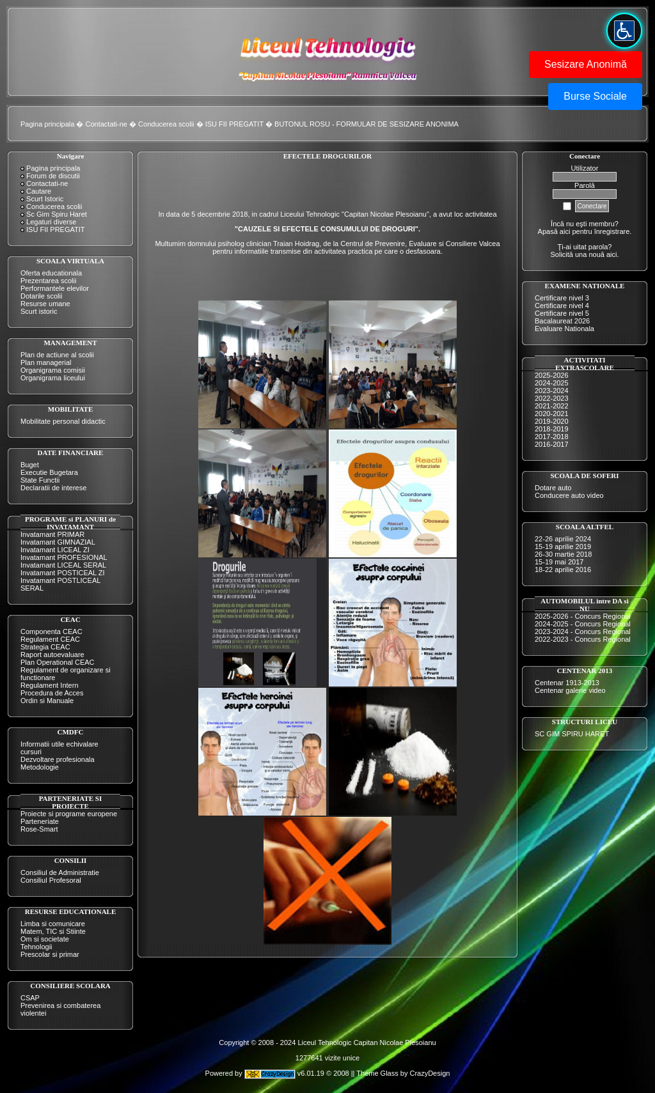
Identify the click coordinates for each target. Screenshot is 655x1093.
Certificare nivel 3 (562, 298)
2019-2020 (552, 421)
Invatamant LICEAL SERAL (63, 565)
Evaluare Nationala (564, 328)
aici (611, 254)
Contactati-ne (106, 124)
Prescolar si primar (49, 954)
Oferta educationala (51, 273)
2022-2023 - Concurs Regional (583, 639)
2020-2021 (552, 413)
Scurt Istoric (44, 199)
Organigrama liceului (52, 378)
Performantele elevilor (54, 288)
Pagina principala (47, 124)
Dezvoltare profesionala (57, 759)
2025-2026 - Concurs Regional (583, 616)
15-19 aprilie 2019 (563, 546)
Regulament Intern (49, 685)
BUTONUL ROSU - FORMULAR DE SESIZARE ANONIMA (366, 124)
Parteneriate (39, 821)
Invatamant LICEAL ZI (55, 550)
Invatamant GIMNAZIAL (57, 542)
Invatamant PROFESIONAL (63, 557)
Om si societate (44, 939)
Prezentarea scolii (48, 280)
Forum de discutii (53, 176)
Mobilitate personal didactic (63, 421)
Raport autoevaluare (52, 654)
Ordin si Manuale (47, 700)
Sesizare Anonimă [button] (585, 64)
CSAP (30, 998)
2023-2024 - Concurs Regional (583, 631)
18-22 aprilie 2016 (563, 569)
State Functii (39, 480)
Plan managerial (46, 362)
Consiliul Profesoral (50, 880)
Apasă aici (554, 231)
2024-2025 (552, 383)
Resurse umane (45, 303)
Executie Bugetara (49, 472)
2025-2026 (552, 375)
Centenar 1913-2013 (567, 682)
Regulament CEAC (50, 639)
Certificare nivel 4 (562, 305)
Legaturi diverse (51, 222)
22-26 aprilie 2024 (563, 539)
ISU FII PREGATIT (234, 124)
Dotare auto (553, 488)
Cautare (38, 191)
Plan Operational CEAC (57, 662)
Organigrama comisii (52, 370)
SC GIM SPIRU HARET (572, 734)
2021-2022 (552, 406)
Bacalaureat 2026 (562, 321)
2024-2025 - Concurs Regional (583, 624)
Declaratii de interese (53, 488)
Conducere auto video (569, 495)
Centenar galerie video (570, 690)
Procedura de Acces (51, 693)
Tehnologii (36, 946)
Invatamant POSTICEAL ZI (62, 573)
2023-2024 (552, 390)
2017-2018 (552, 436)
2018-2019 (552, 429)
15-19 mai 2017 (559, 562)
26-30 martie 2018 (563, 554)
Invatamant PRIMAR (52, 534)
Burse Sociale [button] (595, 96)
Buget (29, 465)
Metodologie (39, 767)
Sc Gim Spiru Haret (56, 214)
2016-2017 (552, 444)
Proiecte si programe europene (68, 814)
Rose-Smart (39, 829)
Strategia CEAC (45, 647)
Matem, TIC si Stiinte (53, 931)
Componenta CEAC (51, 631)
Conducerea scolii (166, 124)
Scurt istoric (38, 311)
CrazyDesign (429, 1073)
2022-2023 (552, 398)
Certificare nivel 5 (562, 313)
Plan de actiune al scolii (57, 355)
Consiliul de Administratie (59, 872)
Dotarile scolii (41, 296)
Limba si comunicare (52, 923)
